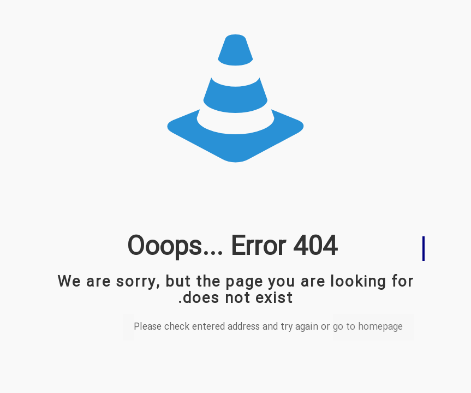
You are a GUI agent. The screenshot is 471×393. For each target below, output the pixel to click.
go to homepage (368, 327)
